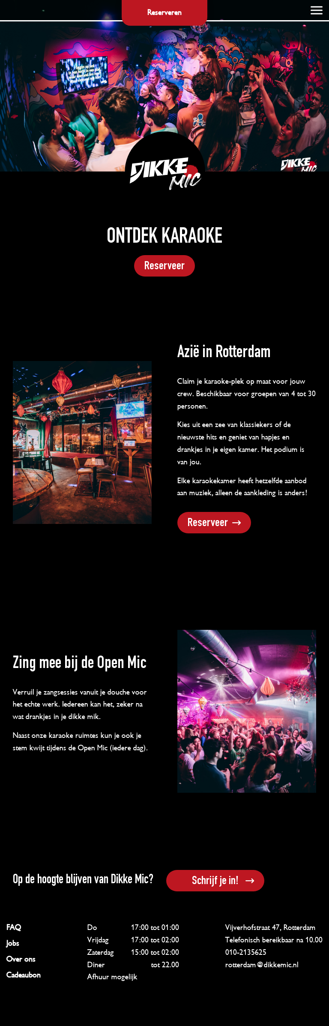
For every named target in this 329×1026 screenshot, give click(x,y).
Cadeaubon (23, 975)
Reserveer (164, 267)
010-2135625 (245, 952)
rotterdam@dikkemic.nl (262, 964)
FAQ (13, 927)
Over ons (21, 959)
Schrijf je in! (215, 882)
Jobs (12, 943)
